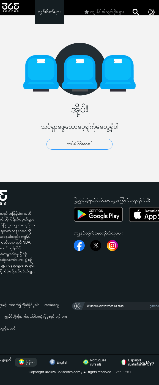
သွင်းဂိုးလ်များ (49, 11)
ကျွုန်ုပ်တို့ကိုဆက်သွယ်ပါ (20, 316)
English (58, 362)
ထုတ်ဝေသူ (51, 305)
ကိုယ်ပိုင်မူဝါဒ (30, 305)
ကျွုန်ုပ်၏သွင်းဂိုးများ (104, 12)
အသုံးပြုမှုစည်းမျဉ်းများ (51, 316)
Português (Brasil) (93, 362)
